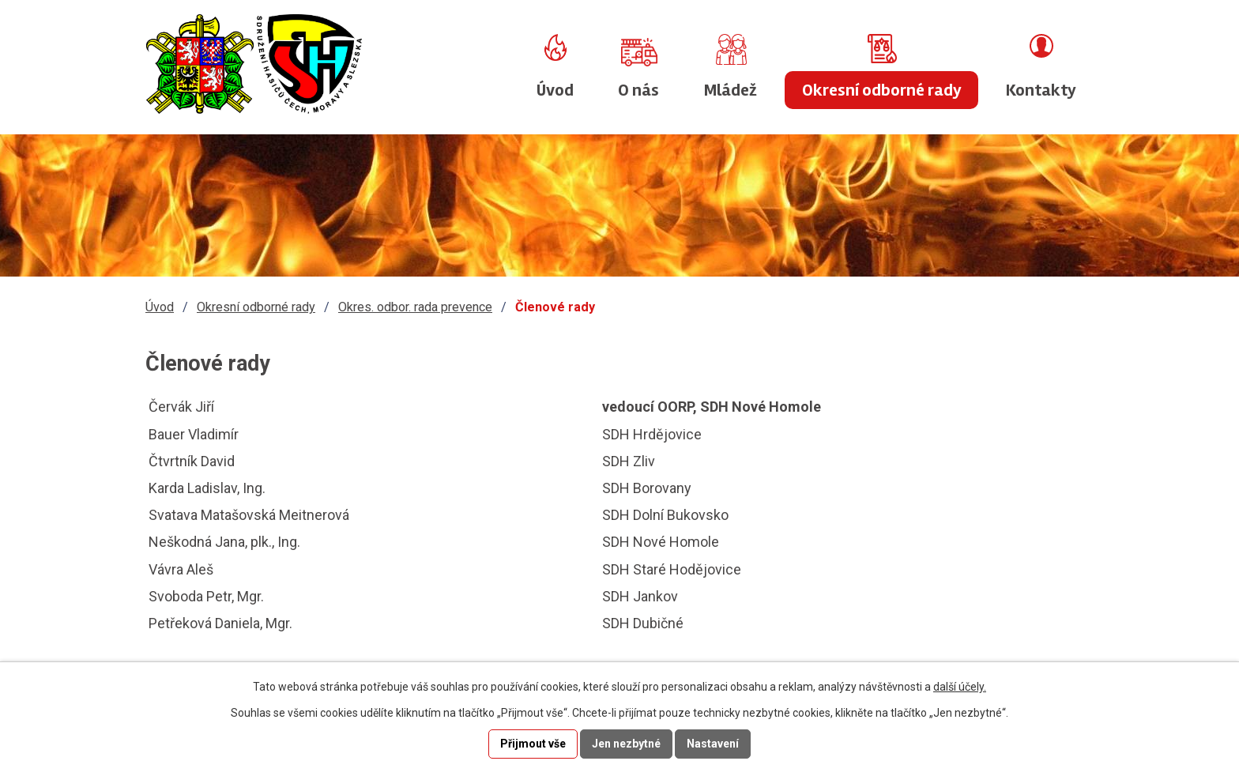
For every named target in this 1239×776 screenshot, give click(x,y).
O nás (638, 90)
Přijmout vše (533, 743)
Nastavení (713, 743)
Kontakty (1041, 90)
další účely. (959, 686)
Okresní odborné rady (882, 90)
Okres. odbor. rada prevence (415, 307)
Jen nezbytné (626, 743)
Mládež (730, 90)
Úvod (555, 90)
